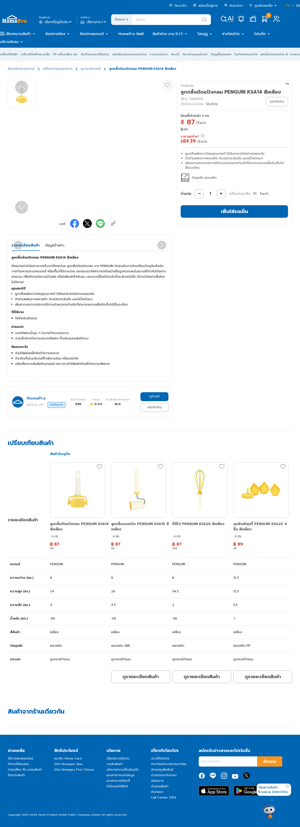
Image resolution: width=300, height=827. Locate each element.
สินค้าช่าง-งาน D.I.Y (167, 34)
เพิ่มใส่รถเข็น (234, 211)
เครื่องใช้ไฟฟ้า (9, 54)
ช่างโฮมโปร (231, 34)
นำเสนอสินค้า (159, 786)
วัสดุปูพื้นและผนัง (221, 54)
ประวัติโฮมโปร (160, 758)
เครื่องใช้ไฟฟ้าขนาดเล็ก (35, 54)
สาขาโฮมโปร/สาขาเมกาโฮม (168, 764)
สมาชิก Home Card (68, 758)
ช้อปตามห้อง (55, 34)
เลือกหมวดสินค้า (18, 34)
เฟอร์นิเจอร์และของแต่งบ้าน (129, 54)
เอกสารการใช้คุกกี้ (118, 780)
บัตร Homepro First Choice (74, 769)
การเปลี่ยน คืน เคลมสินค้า (25, 769)
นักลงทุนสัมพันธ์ (162, 769)
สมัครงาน (157, 780)
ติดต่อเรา (157, 792)
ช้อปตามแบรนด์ (92, 34)
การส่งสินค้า (114, 764)
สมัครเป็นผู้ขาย (205, 5)
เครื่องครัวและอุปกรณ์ (57, 68)
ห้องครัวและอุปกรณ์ (195, 54)
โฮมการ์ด (178, 5)
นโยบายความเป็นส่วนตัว (122, 769)
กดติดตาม (56, 405)
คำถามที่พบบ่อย (18, 764)
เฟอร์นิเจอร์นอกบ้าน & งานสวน (280, 54)
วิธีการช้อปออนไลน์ (20, 758)
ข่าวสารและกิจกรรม (163, 775)
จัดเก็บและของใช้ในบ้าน (95, 54)
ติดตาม (269, 761)
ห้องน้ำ (175, 54)
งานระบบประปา (159, 54)
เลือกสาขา (93, 22)
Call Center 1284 (163, 797)
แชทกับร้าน (154, 407)
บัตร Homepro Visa (68, 764)
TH (288, 5)
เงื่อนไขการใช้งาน (117, 758)
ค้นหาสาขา (233, 5)
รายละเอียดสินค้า (26, 245)
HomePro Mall (131, 34)
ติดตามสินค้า (16, 775)
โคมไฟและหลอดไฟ (245, 54)
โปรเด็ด (260, 34)
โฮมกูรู (203, 34)
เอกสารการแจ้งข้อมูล (120, 775)
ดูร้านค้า (154, 396)
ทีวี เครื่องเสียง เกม (65, 54)
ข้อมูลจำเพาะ (54, 245)
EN (298, 5)
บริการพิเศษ (9, 42)
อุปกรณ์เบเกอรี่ (91, 68)
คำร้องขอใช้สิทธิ (117, 786)
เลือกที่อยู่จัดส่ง (55, 22)
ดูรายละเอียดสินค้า (140, 676)
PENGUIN (187, 86)
